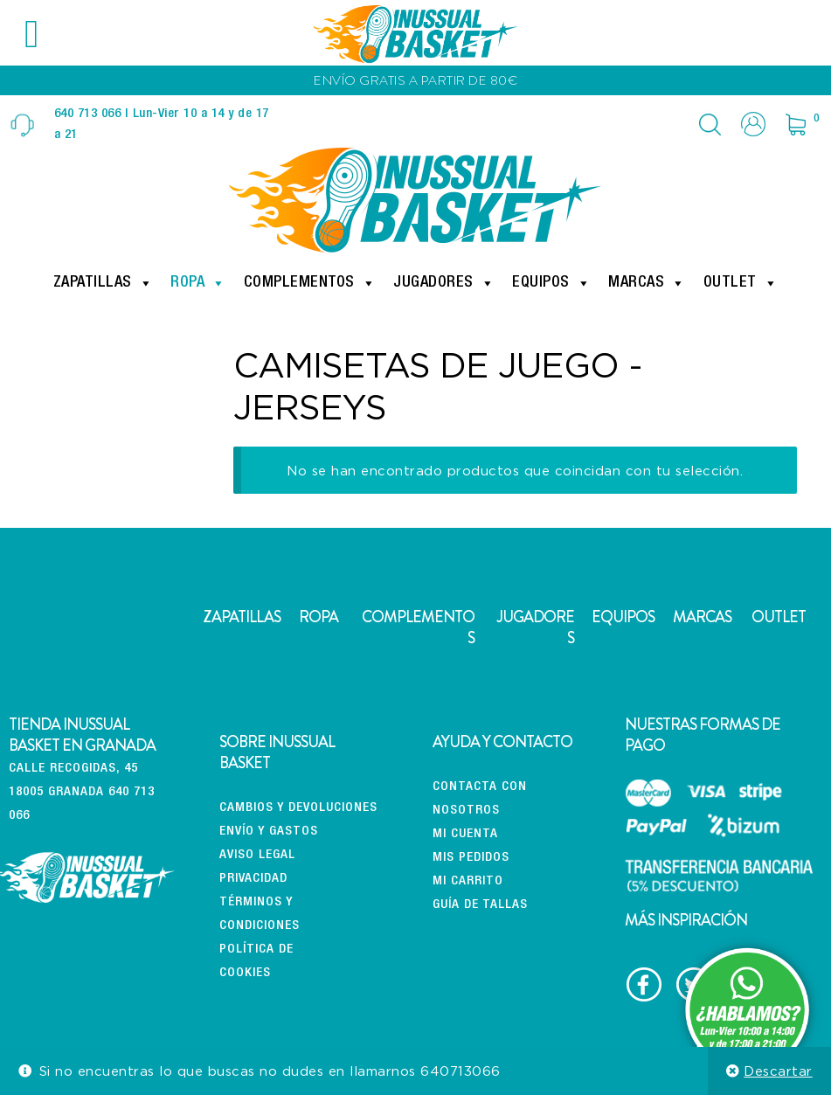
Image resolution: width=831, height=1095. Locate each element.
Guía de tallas (480, 904)
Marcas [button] (647, 283)
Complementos (310, 283)
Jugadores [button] (444, 283)
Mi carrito (468, 881)
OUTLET (778, 617)
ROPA (318, 617)
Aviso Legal (257, 855)
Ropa (198, 283)
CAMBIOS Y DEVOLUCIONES (298, 807)
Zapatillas (103, 283)
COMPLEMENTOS (418, 627)
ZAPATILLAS (241, 617)
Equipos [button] (551, 283)
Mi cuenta (465, 834)
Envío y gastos (268, 831)
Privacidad (253, 878)
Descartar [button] (778, 1071)
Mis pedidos (471, 857)
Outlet (741, 283)
